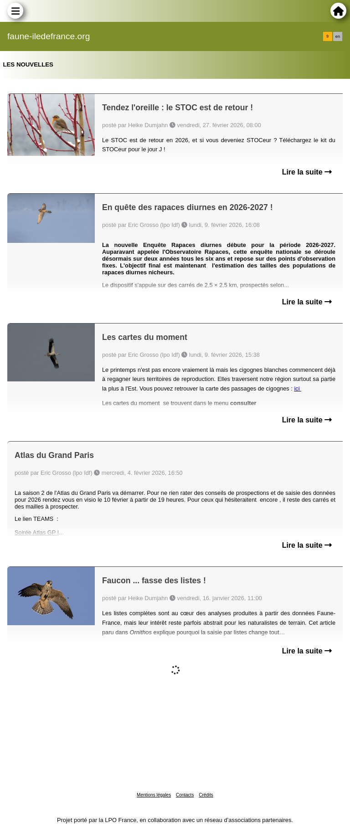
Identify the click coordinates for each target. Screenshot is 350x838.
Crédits (206, 794)
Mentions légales (154, 794)
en (337, 36)
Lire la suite (307, 172)
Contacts (185, 794)
